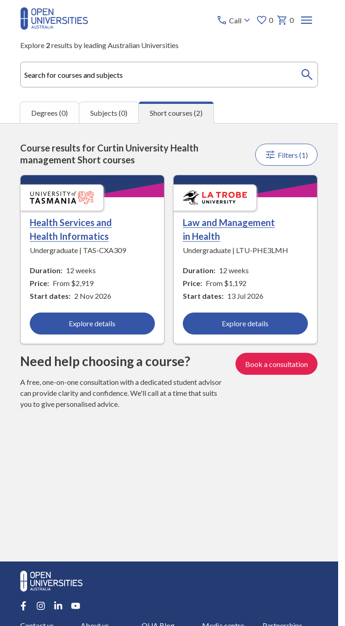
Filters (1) (286, 154)
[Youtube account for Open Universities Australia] (75, 606)
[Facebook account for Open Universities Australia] (23, 606)
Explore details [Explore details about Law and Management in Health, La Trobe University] (245, 323)
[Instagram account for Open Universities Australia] (40, 606)
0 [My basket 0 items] (285, 20)
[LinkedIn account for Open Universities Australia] (58, 606)
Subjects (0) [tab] (108, 112)
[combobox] (169, 74)
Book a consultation (277, 364)
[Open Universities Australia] (54, 26)
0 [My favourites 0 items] (265, 20)
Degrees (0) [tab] (49, 112)
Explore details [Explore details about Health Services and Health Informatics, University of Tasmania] (92, 323)
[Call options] (235, 20)
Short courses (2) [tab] (176, 112)
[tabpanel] (169, 342)
